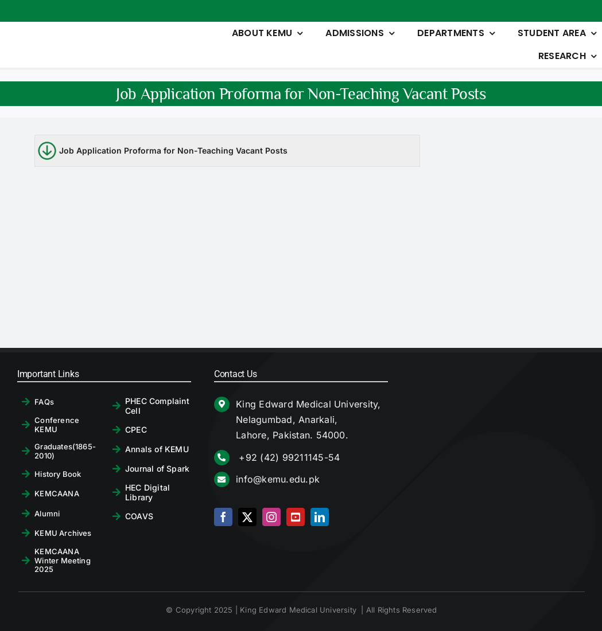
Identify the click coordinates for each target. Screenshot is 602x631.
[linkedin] (319, 517)
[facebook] (223, 517)
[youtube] (295, 517)
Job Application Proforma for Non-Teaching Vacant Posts (173, 150)
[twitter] (247, 517)
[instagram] (271, 517)
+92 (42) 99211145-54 (288, 457)
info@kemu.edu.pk (278, 479)
